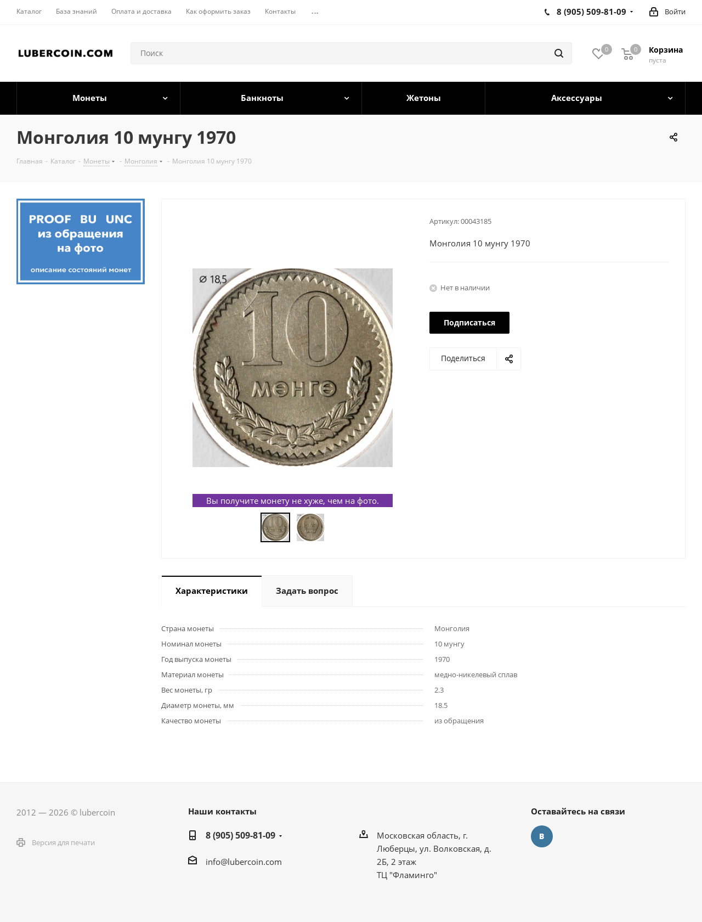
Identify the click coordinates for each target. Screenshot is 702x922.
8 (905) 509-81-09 (240, 835)
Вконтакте (542, 836)
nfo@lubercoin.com (245, 861)
